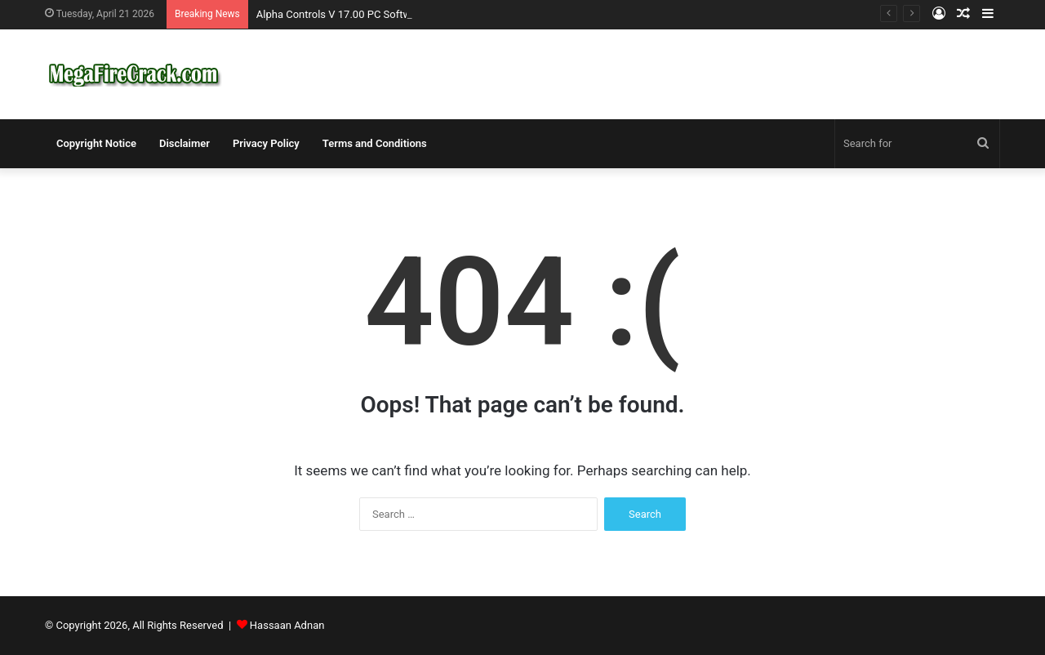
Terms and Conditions (374, 143)
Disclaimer (184, 143)
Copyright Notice (96, 143)
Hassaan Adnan (287, 625)
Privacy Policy (266, 143)
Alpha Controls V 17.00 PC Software (341, 14)
